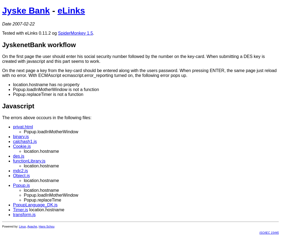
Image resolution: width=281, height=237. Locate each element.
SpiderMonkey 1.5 (75, 33)
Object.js (21, 175)
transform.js (24, 214)
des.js (18, 156)
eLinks (71, 10)
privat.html (23, 127)
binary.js (21, 136)
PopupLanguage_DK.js (35, 205)
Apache (32, 226)
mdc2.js (20, 170)
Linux (22, 226)
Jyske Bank (26, 10)
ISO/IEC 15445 (269, 232)
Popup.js (21, 185)
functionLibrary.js (29, 161)
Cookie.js (22, 146)
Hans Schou (46, 226)
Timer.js (20, 209)
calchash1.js (25, 141)
